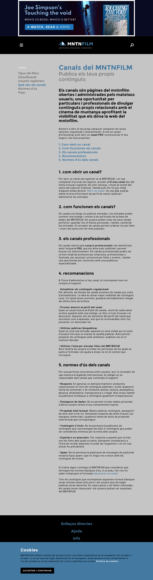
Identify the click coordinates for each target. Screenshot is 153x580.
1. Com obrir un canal (74, 144)
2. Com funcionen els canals (80, 148)
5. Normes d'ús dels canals (78, 160)
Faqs (21, 92)
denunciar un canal (106, 473)
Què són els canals (32, 85)
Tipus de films (28, 73)
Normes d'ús (27, 89)
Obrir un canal (96, 191)
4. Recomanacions (72, 156)
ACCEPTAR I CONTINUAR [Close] (37, 570)
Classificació (27, 77)
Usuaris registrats (31, 81)
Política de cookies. (107, 561)
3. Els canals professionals (78, 152)
